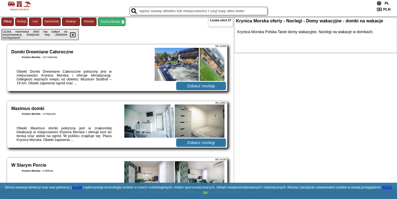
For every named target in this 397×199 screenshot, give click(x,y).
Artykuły (89, 21)
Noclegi (21, 21)
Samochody (51, 21)
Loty (35, 21)
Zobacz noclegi (201, 85)
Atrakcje (71, 21)
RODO (387, 187)
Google (77, 187)
